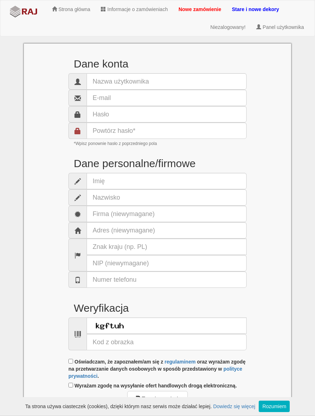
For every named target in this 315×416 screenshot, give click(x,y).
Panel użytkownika (280, 27)
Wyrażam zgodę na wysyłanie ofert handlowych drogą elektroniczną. (152, 386)
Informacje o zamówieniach (134, 9)
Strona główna (71, 9)
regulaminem (180, 362)
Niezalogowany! (228, 27)
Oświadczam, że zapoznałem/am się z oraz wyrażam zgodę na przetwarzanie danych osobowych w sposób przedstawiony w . (157, 369)
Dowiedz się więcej (234, 406)
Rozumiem (274, 406)
